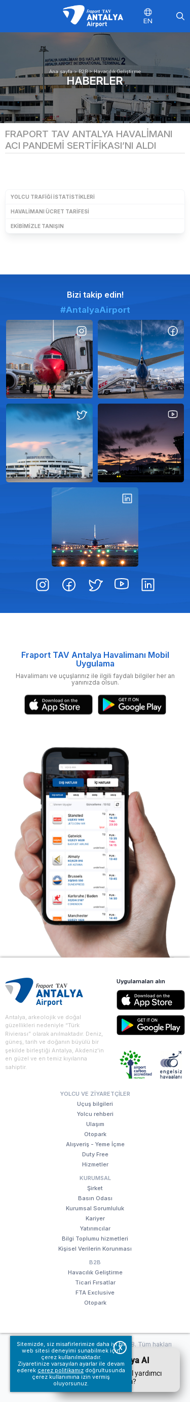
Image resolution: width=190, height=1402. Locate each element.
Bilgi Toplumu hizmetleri (95, 1238)
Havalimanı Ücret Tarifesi (50, 211)
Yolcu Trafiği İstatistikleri (53, 197)
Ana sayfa (60, 71)
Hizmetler (95, 1164)
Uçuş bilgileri (95, 1103)
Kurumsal (95, 1178)
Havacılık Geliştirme (117, 71)
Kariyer (95, 1218)
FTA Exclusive (95, 1292)
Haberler (95, 80)
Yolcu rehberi (95, 1113)
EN (148, 21)
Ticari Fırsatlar (95, 1282)
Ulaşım (95, 1124)
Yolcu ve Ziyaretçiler (95, 1093)
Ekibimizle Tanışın (37, 226)
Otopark (95, 1134)
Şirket (95, 1188)
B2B (83, 71)
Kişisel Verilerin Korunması (95, 1248)
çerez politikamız (60, 1370)
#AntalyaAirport (95, 310)
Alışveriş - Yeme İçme (95, 1144)
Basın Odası (95, 1198)
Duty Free (95, 1154)
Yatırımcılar (95, 1228)
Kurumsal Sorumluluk (95, 1208)
